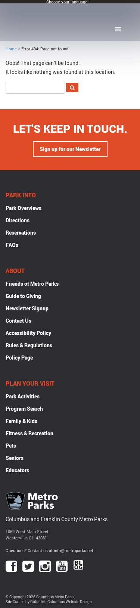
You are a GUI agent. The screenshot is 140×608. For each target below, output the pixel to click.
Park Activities (23, 396)
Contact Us (18, 320)
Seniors (15, 457)
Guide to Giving (23, 296)
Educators (17, 470)
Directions (17, 220)
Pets (11, 445)
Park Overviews (23, 207)
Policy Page (19, 357)
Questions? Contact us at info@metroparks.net (49, 550)
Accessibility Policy (28, 332)
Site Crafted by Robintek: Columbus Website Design (49, 601)
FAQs (12, 244)
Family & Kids (21, 420)
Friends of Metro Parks (32, 283)
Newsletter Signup (27, 308)
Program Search (24, 408)
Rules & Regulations (29, 345)
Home (11, 48)
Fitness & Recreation (29, 433)
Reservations (21, 232)
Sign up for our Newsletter (70, 149)
